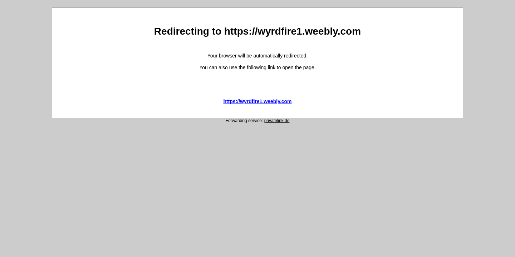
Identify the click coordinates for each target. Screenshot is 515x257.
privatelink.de (277, 120)
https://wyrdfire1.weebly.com (257, 101)
